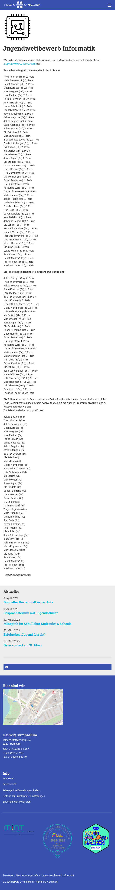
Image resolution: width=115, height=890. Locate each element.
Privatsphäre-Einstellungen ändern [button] (21, 790)
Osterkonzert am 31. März (23, 645)
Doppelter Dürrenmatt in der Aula (28, 602)
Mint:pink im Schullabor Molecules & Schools (37, 624)
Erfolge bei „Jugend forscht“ (24, 634)
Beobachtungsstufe (27, 875)
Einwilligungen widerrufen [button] (17, 801)
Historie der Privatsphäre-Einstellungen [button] (24, 796)
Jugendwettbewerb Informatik (20, 64)
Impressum (9, 778)
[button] (57, 667)
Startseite (8, 875)
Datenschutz (10, 784)
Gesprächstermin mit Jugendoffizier (31, 613)
